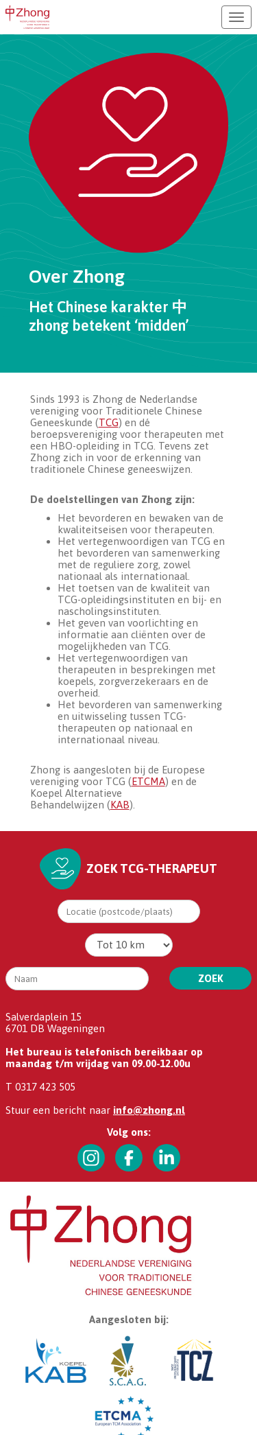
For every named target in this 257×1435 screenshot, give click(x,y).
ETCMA (148, 781)
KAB (120, 804)
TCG (109, 422)
